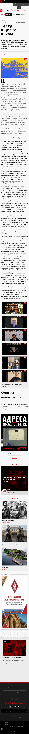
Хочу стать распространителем (14, 692)
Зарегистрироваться (13, 406)
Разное (8, 14)
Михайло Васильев (8, 520)
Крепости (5, 567)
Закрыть (26, 711)
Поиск (1, 1)
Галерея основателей (6, 522)
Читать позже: (24, 54)
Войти (22, 406)
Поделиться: (4, 54)
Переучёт (3, 569)
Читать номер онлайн (14, 454)
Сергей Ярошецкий (20, 22)
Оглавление (14, 707)
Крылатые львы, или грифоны (12, 543)
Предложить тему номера (14, 687)
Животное (4, 545)
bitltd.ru (17, 731)
